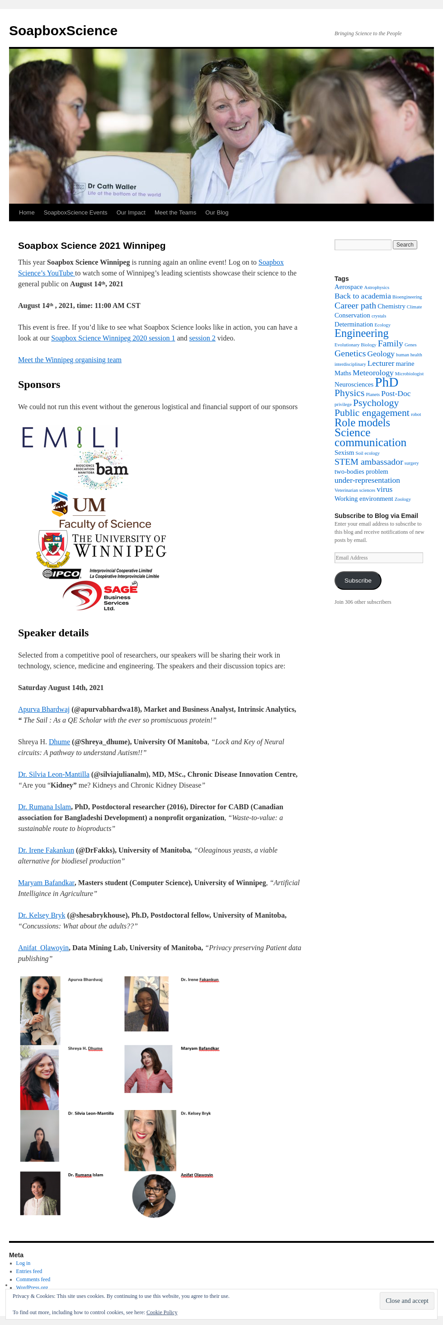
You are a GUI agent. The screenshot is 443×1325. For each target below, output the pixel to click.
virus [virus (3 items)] (384, 489)
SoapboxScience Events (76, 212)
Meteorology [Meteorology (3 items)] (373, 372)
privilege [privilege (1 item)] (343, 404)
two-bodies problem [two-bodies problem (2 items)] (361, 471)
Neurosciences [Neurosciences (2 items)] (354, 384)
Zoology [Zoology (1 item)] (403, 499)
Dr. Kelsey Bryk (41, 915)
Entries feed (29, 1271)
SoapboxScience (63, 30)
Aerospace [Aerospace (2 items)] (349, 286)
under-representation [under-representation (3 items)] (367, 480)
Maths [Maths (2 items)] (343, 373)
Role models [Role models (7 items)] (362, 422)
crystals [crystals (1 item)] (379, 315)
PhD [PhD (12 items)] (386, 382)
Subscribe (358, 580)
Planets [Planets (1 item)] (373, 394)
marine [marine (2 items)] (405, 363)
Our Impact (131, 212)
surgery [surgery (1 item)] (412, 463)
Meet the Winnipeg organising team (70, 360)
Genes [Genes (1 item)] (411, 344)
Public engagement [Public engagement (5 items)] (372, 412)
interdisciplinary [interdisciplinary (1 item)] (350, 364)
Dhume (59, 742)
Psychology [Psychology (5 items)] (376, 402)
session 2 (202, 338)
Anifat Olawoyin (43, 948)
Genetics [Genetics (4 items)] (350, 353)
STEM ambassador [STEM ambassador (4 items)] (369, 462)
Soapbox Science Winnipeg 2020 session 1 (113, 338)
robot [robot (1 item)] (416, 414)
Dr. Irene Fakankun (46, 850)
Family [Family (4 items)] (390, 343)
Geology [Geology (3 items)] (381, 353)
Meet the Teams (175, 212)
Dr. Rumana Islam (44, 807)
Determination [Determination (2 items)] (354, 324)
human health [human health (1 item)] (409, 354)
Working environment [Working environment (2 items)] (364, 498)
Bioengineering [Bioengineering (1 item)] (407, 296)
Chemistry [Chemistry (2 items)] (391, 306)
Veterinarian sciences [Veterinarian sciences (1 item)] (355, 490)
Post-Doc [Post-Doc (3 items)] (395, 393)
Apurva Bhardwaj (44, 709)
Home (27, 212)
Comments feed (33, 1279)
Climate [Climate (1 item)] (414, 306)
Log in (23, 1263)
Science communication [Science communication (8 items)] (370, 437)
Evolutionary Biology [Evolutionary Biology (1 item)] (356, 344)
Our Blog (216, 212)
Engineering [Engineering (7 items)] (362, 333)
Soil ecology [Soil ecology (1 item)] (368, 453)
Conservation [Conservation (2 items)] (352, 315)
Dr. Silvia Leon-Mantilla (54, 774)
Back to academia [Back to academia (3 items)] (363, 295)
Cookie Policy (161, 1312)
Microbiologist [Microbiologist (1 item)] (409, 373)
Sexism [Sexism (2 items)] (344, 452)
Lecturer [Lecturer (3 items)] (381, 363)
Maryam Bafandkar (46, 882)
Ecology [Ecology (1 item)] (382, 324)
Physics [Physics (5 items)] (349, 392)
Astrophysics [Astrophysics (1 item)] (376, 287)
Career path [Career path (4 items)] (355, 305)
